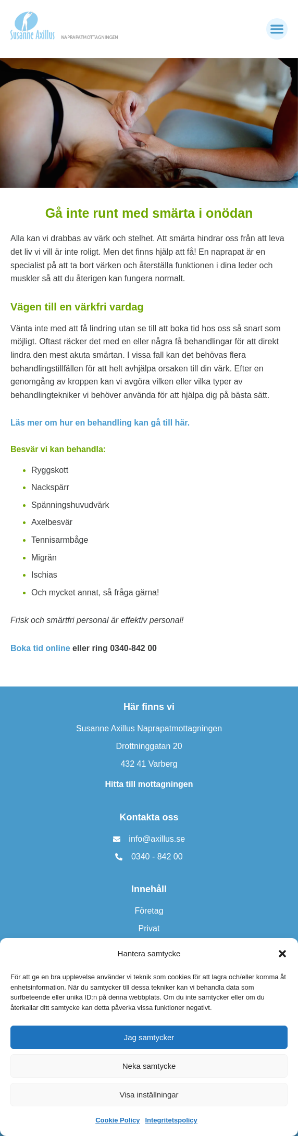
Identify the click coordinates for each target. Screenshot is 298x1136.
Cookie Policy (117, 1120)
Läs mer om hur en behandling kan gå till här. (100, 422)
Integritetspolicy (171, 1120)
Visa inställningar (148, 1094)
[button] (282, 953)
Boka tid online (40, 648)
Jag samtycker (149, 1037)
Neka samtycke (149, 1066)
